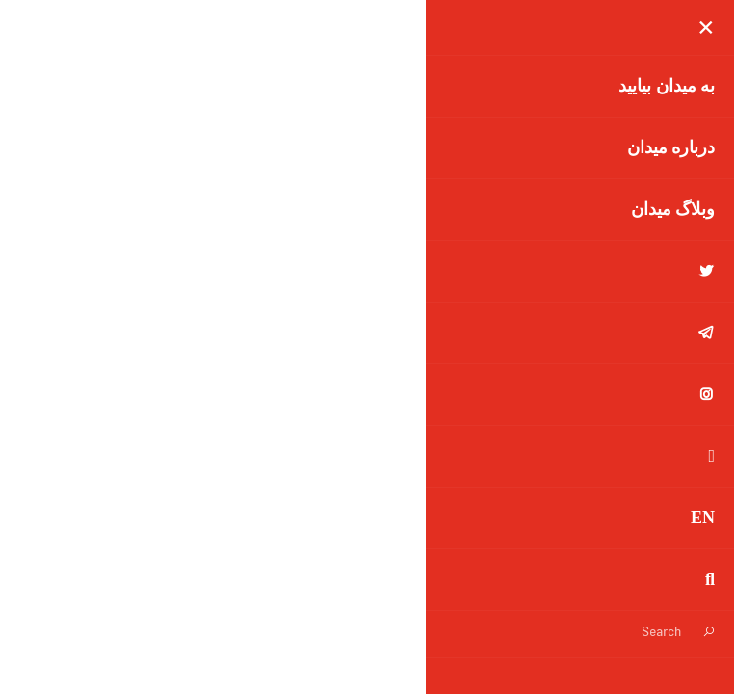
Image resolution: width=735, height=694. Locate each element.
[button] (47, 67)
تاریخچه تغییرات (310, 563)
